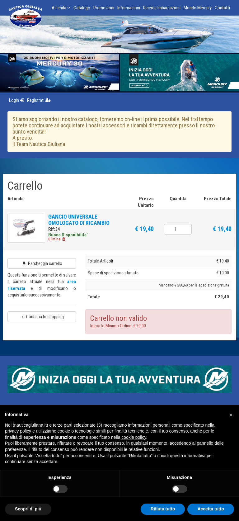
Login (16, 100)
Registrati (39, 100)
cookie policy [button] (133, 437)
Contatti (222, 8)
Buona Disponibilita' (71, 235)
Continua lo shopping (42, 318)
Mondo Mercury (198, 8)
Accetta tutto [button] (210, 508)
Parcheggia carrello (41, 265)
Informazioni (128, 8)
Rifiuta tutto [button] (163, 508)
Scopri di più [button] (28, 508)
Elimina (60, 241)
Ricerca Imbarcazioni (161, 8)
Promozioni (103, 8)
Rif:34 (57, 229)
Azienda (61, 8)
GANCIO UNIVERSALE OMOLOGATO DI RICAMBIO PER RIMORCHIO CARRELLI (82, 222)
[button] (231, 415)
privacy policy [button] (18, 431)
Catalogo (81, 8)
